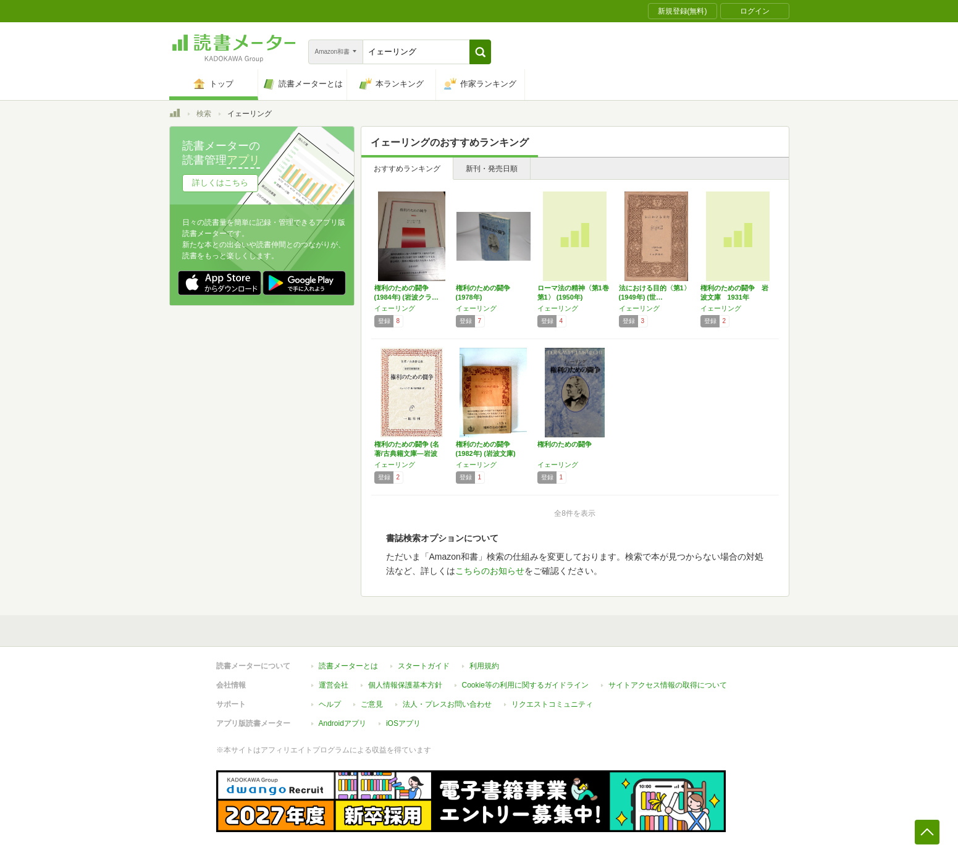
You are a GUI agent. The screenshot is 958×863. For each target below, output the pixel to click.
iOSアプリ (403, 723)
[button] (480, 52)
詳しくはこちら (220, 182)
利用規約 (484, 666)
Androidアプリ (342, 723)
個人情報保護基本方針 (405, 685)
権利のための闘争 (564, 444)
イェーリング (394, 308)
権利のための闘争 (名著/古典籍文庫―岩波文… (407, 453)
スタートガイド (424, 666)
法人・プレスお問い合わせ (447, 704)
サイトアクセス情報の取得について (667, 685)
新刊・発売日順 (492, 168)
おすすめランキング (407, 168)
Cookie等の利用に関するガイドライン (525, 685)
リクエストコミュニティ (552, 704)
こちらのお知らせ (489, 571)
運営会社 (333, 685)
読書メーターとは (348, 666)
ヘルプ (330, 704)
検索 (203, 113)
